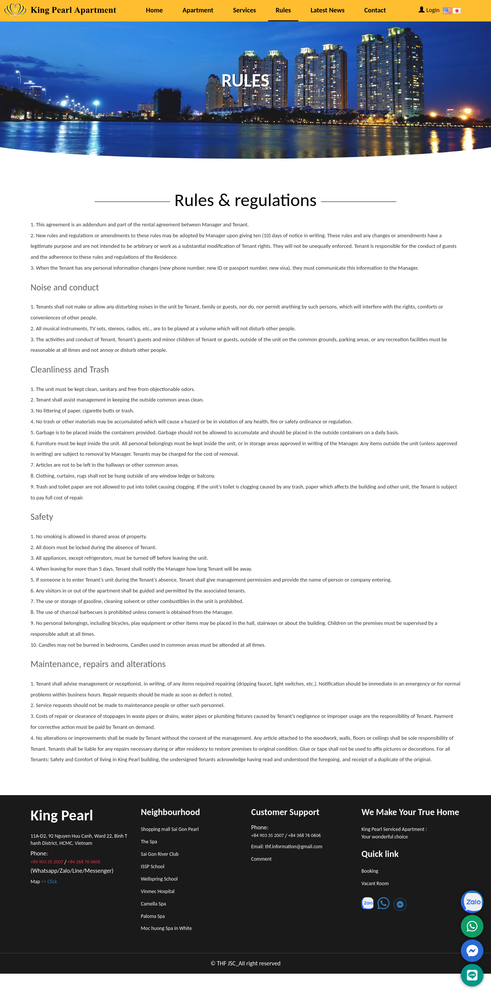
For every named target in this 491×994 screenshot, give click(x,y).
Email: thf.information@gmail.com (293, 847)
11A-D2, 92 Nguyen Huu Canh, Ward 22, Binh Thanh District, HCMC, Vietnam (79, 841)
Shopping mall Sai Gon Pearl (175, 830)
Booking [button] (371, 875)
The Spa (150, 844)
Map (46, 885)
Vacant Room (378, 890)
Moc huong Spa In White (171, 947)
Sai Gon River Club (163, 859)
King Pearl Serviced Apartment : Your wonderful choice (400, 835)
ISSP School (155, 874)
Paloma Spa (155, 932)
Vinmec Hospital (161, 903)
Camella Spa (156, 918)
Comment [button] (263, 862)
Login (429, 10)
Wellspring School (163, 888)
